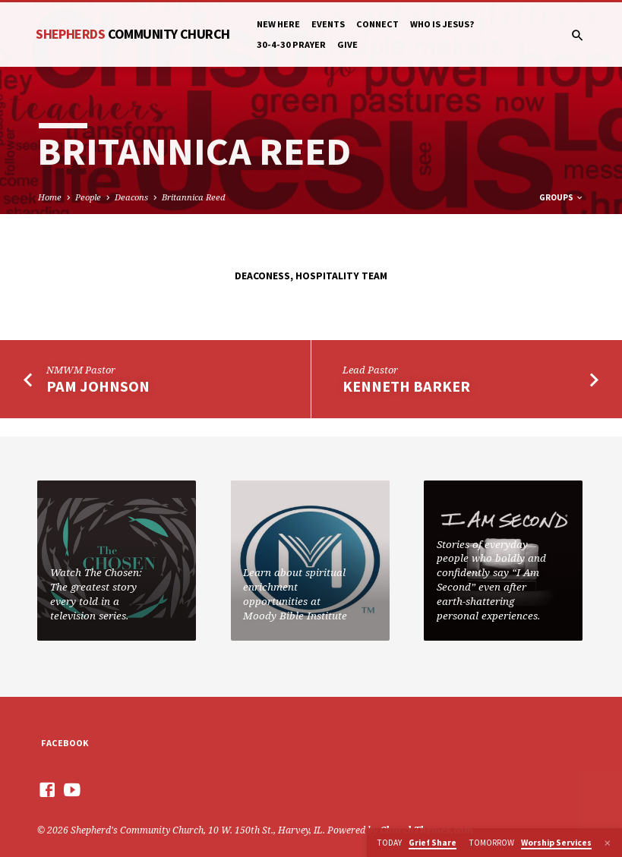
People (88, 197)
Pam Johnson (98, 386)
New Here (278, 24)
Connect (377, 24)
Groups (561, 197)
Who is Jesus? (442, 24)
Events (328, 24)
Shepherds (132, 34)
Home (50, 197)
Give (347, 44)
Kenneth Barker (406, 386)
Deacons (131, 197)
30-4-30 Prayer (291, 44)
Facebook (65, 742)
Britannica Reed (194, 197)
